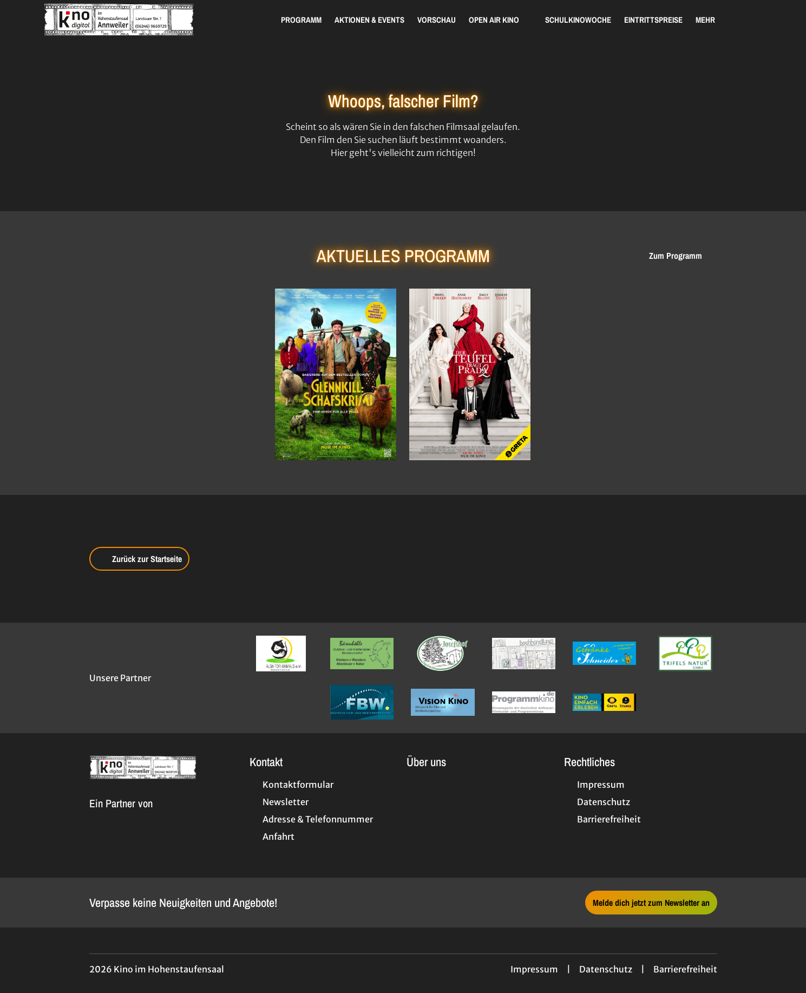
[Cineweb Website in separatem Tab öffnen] (121, 816)
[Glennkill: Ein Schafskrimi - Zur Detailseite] (335, 374)
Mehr (712, 19)
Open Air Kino (500, 19)
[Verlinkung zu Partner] (281, 653)
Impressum (534, 969)
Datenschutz (605, 969)
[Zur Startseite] (119, 19)
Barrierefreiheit (685, 969)
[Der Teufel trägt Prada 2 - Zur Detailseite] (469, 374)
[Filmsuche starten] (752, 19)
